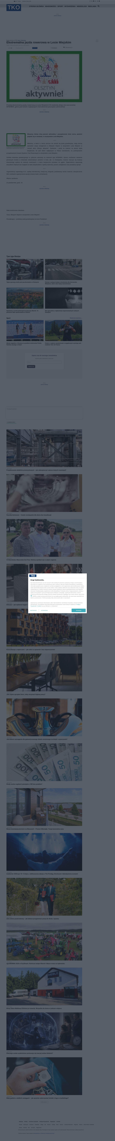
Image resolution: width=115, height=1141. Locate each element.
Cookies (39, 606)
